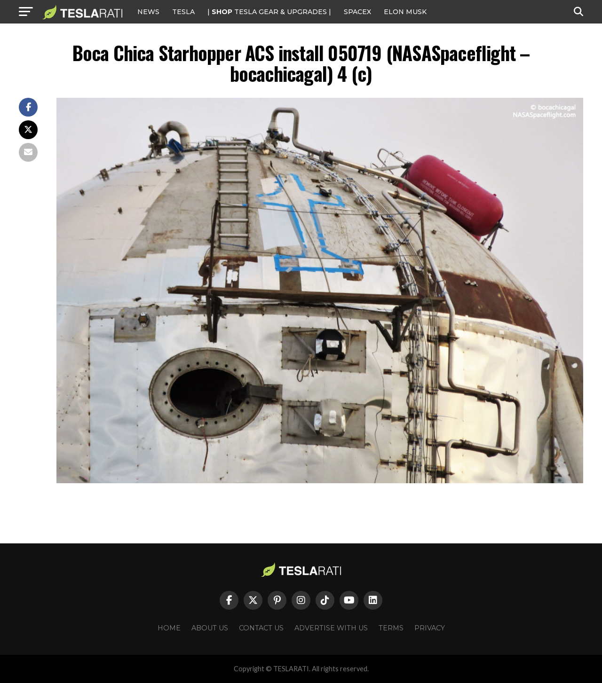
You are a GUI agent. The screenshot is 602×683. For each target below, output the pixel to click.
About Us (209, 628)
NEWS (148, 12)
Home (169, 628)
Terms (391, 628)
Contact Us (261, 628)
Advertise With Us (331, 628)
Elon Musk (405, 12)
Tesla (183, 12)
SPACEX (357, 12)
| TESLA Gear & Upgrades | (269, 12)
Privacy (429, 628)
